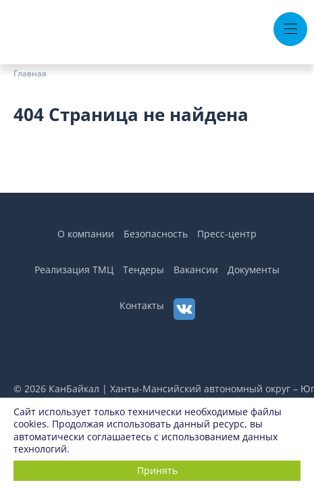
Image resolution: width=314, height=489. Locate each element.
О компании (85, 233)
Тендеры (143, 269)
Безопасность (156, 233)
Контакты (142, 305)
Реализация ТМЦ (73, 269)
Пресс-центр (227, 233)
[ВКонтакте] (184, 309)
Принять (157, 470)
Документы (254, 269)
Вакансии (196, 269)
